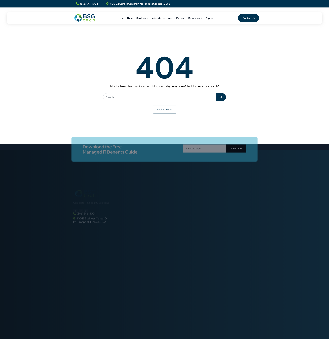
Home (120, 18)
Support (210, 18)
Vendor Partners (176, 18)
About (130, 18)
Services (141, 18)
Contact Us (249, 18)
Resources (194, 18)
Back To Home (164, 109)
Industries (157, 18)
